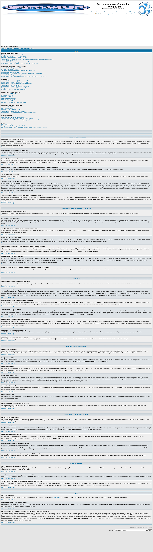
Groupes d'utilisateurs (122, 12)
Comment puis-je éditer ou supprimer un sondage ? (15, 86)
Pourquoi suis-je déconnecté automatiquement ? (14, 57)
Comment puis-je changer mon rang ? (11, 75)
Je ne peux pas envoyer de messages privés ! (13, 117)
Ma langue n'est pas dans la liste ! (10, 72)
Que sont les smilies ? (7, 96)
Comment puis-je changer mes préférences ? (13, 68)
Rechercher (99, 12)
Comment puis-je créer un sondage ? (11, 85)
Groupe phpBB (56, 497)
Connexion (129, 14)
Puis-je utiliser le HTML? (7, 95)
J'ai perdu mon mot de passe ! (9, 60)
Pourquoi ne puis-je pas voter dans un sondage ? (14, 89)
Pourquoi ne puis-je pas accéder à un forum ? (13, 88)
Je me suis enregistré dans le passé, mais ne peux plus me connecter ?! (20, 63)
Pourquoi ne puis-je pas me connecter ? (12, 55)
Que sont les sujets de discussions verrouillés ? (14, 102)
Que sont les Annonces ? (8, 99)
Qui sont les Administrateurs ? (9, 107)
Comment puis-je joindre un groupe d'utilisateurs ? (14, 111)
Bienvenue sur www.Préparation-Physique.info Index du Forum (17, 48)
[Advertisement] (43, 39)
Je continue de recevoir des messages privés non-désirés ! (17, 118)
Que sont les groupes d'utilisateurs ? (11, 109)
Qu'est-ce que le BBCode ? (8, 94)
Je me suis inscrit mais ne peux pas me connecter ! (15, 62)
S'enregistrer (133, 12)
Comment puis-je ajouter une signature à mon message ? (16, 83)
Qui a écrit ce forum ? (7, 124)
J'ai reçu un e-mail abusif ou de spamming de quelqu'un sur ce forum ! (20, 120)
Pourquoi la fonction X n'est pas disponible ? (13, 126)
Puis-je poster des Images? (8, 98)
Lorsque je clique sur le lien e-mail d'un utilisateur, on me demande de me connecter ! (24, 76)
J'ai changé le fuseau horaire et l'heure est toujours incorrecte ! (18, 70)
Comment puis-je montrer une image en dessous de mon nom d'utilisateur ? (21, 73)
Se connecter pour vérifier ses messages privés (112, 14)
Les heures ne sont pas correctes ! (10, 69)
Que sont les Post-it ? (7, 101)
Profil (97, 14)
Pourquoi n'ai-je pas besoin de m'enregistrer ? (13, 56)
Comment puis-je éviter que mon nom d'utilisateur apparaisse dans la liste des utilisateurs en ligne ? (28, 59)
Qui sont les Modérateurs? (8, 108)
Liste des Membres (109, 12)
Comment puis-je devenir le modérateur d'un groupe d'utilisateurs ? (19, 112)
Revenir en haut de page (8, 147)
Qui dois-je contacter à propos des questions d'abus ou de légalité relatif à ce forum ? (24, 127)
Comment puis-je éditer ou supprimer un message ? (15, 82)
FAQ (92, 12)
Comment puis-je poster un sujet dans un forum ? (14, 81)
